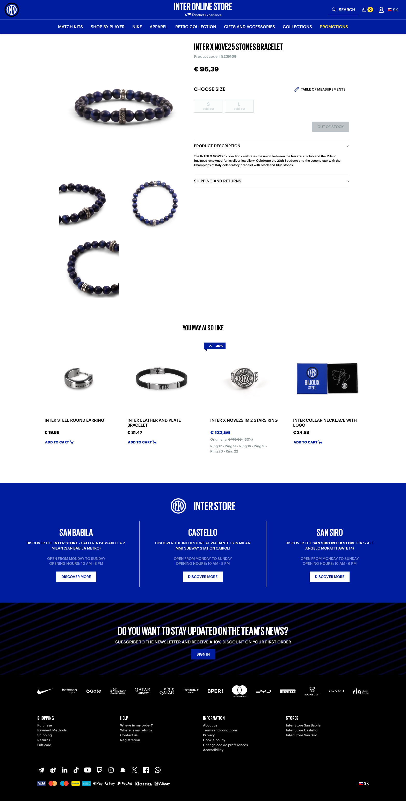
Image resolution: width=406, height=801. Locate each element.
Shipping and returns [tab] (217, 181)
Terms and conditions (220, 730)
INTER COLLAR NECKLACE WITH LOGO (325, 423)
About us (210, 725)
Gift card (44, 745)
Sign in (203, 654)
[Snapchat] (123, 770)
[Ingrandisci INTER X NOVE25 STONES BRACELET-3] (89, 268)
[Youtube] (88, 770)
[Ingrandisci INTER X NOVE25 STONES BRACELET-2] (154, 203)
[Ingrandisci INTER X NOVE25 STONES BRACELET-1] (89, 203)
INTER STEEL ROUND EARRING (74, 420)
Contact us (128, 735)
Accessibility (213, 750)
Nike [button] (137, 26)
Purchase (44, 725)
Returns (43, 740)
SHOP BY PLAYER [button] (108, 26)
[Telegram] (41, 770)
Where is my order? (136, 725)
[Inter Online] (11, 9)
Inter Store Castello (301, 730)
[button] (393, 9)
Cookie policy (214, 740)
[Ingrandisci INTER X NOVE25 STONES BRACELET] (121, 106)
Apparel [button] (159, 26)
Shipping (44, 735)
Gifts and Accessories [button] (249, 26)
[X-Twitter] (134, 770)
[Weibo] (53, 770)
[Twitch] (99, 770)
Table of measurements (323, 89)
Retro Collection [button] (195, 26)
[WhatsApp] (158, 770)
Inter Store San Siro (301, 735)
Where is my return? (136, 730)
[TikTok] (76, 770)
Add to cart (59, 442)
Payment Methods (52, 730)
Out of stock (330, 126)
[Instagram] (111, 770)
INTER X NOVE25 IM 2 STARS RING (244, 420)
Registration (130, 740)
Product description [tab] (217, 145)
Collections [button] (297, 26)
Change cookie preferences (225, 745)
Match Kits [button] (70, 26)
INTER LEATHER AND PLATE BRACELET (154, 423)
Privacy (209, 735)
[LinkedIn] (64, 770)
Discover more (76, 576)
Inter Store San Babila (303, 725)
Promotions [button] (334, 26)
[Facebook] (146, 770)
